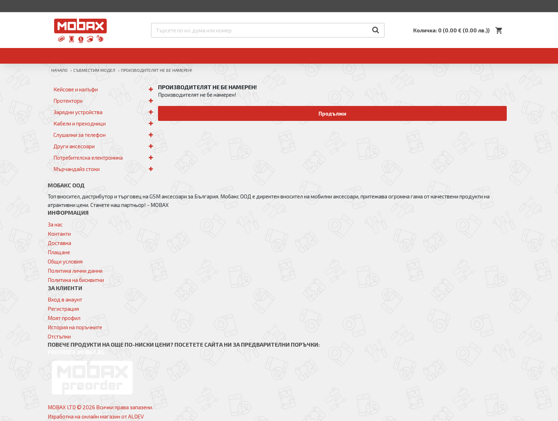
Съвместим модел (94, 70)
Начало (59, 70)
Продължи (333, 113)
